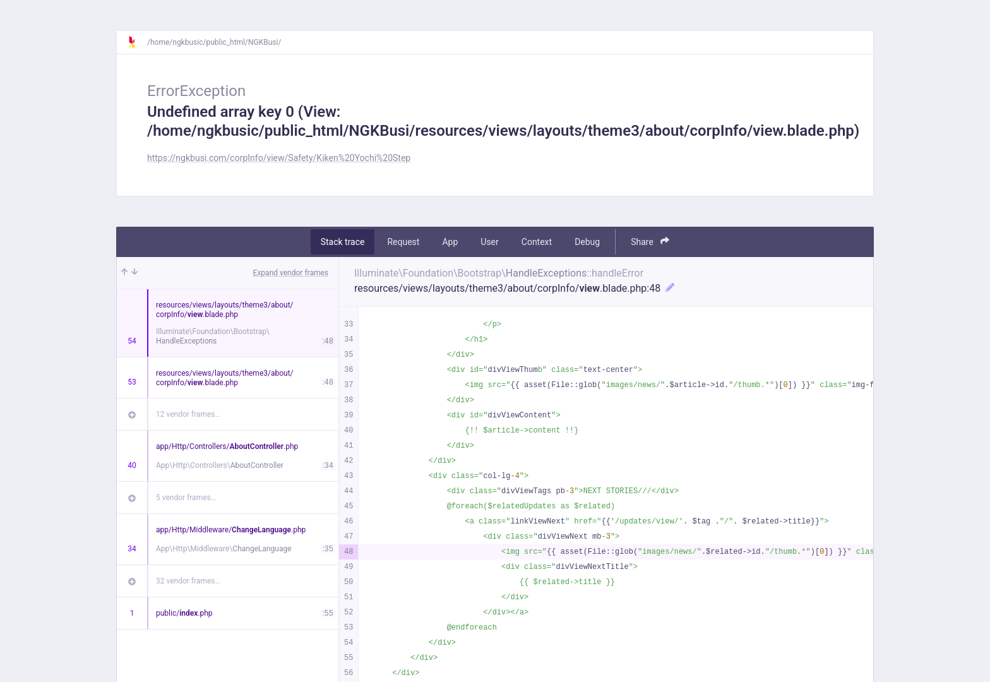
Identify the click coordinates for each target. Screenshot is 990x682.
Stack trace (343, 242)
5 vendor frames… (186, 497)
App (450, 242)
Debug (587, 242)
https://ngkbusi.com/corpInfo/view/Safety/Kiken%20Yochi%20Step (278, 158)
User (489, 242)
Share (650, 241)
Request (403, 242)
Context (537, 242)
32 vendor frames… (188, 581)
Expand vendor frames (290, 272)
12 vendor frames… (188, 414)
